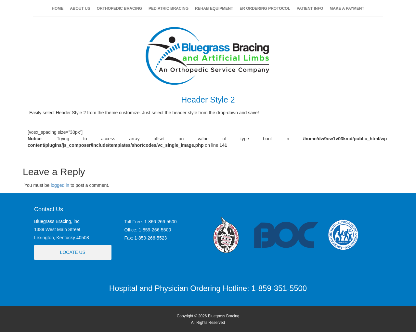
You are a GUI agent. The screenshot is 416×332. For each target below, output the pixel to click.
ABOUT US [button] (80, 8)
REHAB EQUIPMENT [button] (214, 8)
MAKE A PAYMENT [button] (347, 8)
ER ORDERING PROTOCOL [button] (265, 8)
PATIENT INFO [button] (310, 8)
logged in (60, 185)
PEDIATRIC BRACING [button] (168, 8)
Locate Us (72, 252)
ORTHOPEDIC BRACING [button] (119, 8)
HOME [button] (57, 8)
